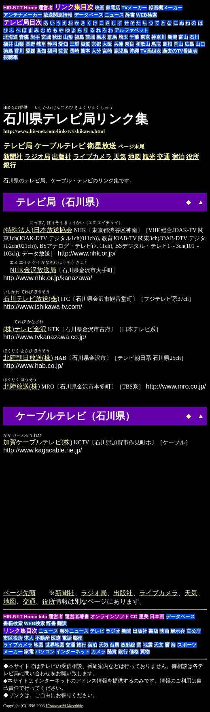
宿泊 (178, 156)
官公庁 (194, 632)
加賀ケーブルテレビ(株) (37, 442)
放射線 (128, 646)
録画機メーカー (165, 8)
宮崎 (107, 51)
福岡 (52, 51)
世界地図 (54, 646)
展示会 (177, 632)
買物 (145, 652)
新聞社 (13, 156)
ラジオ (113, 632)
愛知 (63, 44)
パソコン (45, 652)
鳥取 (156, 44)
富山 (183, 37)
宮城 (46, 37)
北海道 (10, 37)
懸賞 (112, 652)
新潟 (172, 37)
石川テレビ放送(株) (31, 299)
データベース (88, 15)
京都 (96, 44)
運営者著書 (77, 617)
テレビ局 (17, 146)
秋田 (57, 37)
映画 (99, 8)
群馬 (112, 37)
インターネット (73, 652)
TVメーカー (134, 8)
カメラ (98, 652)
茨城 (90, 37)
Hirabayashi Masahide (64, 706)
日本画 (157, 617)
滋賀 (85, 44)
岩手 (35, 37)
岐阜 (41, 44)
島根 (167, 44)
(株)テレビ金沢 (25, 329)
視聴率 (10, 57)
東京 (145, 37)
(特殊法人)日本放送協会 (37, 230)
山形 (68, 37)
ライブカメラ (92, 156)
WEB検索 (146, 15)
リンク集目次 (20, 631)
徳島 (8, 51)
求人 (29, 639)
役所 (192, 156)
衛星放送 (101, 146)
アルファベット (131, 30)
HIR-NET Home (20, 8)
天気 (119, 156)
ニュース (114, 15)
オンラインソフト (109, 617)
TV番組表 (150, 51)
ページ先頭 (19, 593)
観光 (148, 156)
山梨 (19, 44)
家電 (29, 652)
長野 (30, 44)
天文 (158, 646)
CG (134, 617)
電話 (67, 639)
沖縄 (134, 51)
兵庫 (118, 44)
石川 (194, 37)
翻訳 (62, 624)
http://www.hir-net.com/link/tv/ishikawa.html (54, 131)
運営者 (45, 8)
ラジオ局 (37, 156)
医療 (56, 639)
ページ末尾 (131, 147)
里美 (143, 617)
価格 (134, 652)
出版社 (61, 156)
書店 (153, 632)
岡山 (178, 44)
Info (42, 617)
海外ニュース (74, 632)
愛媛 (30, 51)
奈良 (129, 44)
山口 (200, 44)
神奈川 (158, 37)
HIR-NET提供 (15, 107)
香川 (19, 51)
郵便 (78, 639)
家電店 (113, 8)
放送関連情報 (57, 15)
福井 (8, 44)
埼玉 (123, 37)
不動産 (42, 639)
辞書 (130, 15)
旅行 (81, 646)
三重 (74, 44)
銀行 (9, 165)
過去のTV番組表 (179, 51)
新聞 (126, 632)
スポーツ (187, 646)
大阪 (107, 44)
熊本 (85, 51)
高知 (41, 51)
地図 (134, 156)
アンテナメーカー (22, 15)
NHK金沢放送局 (33, 270)
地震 (148, 646)
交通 (163, 156)
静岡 (52, 44)
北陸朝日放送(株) (28, 358)
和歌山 (143, 44)
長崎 (74, 51)
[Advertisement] (139, 86)
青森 (24, 37)
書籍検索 (13, 624)
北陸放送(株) (21, 387)
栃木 (101, 37)
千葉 (134, 37)
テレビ (97, 632)
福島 (79, 37)
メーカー (13, 652)
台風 (114, 646)
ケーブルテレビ (59, 146)
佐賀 (63, 51)
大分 (96, 51)
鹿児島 (121, 51)
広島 (189, 44)
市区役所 (13, 639)
